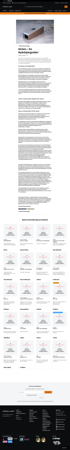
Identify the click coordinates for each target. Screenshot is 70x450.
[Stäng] (67, 13)
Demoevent (45, 424)
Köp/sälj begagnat (46, 421)
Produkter (5, 10)
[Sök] (35, 7)
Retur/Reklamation (46, 435)
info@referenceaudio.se (21, 418)
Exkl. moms (10, 0)
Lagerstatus (31, 418)
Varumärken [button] (50, 10)
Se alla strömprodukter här (24, 206)
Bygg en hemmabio (46, 429)
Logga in (44, 423)
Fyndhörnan (11, 10)
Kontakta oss (57, 2)
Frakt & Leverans (32, 421)
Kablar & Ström (22, 209)
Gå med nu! (48, 397)
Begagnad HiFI (18, 10)
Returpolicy (31, 426)
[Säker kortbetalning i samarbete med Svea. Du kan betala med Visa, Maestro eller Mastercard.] (5, 443)
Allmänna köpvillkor (33, 417)
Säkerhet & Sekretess (33, 423)
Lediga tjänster (46, 420)
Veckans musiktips (63, 2)
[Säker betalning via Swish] (15, 443)
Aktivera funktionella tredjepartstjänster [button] (10, 234)
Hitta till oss (45, 417)
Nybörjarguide (30, 209)
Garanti (30, 424)
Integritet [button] (44, 434)
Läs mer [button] (65, 10)
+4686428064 (18, 417)
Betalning (31, 420)
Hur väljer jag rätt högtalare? (46, 432)
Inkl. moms (5, 0)
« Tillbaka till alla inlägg (23, 46)
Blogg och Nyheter (58, 10)
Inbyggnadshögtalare (47, 428)
